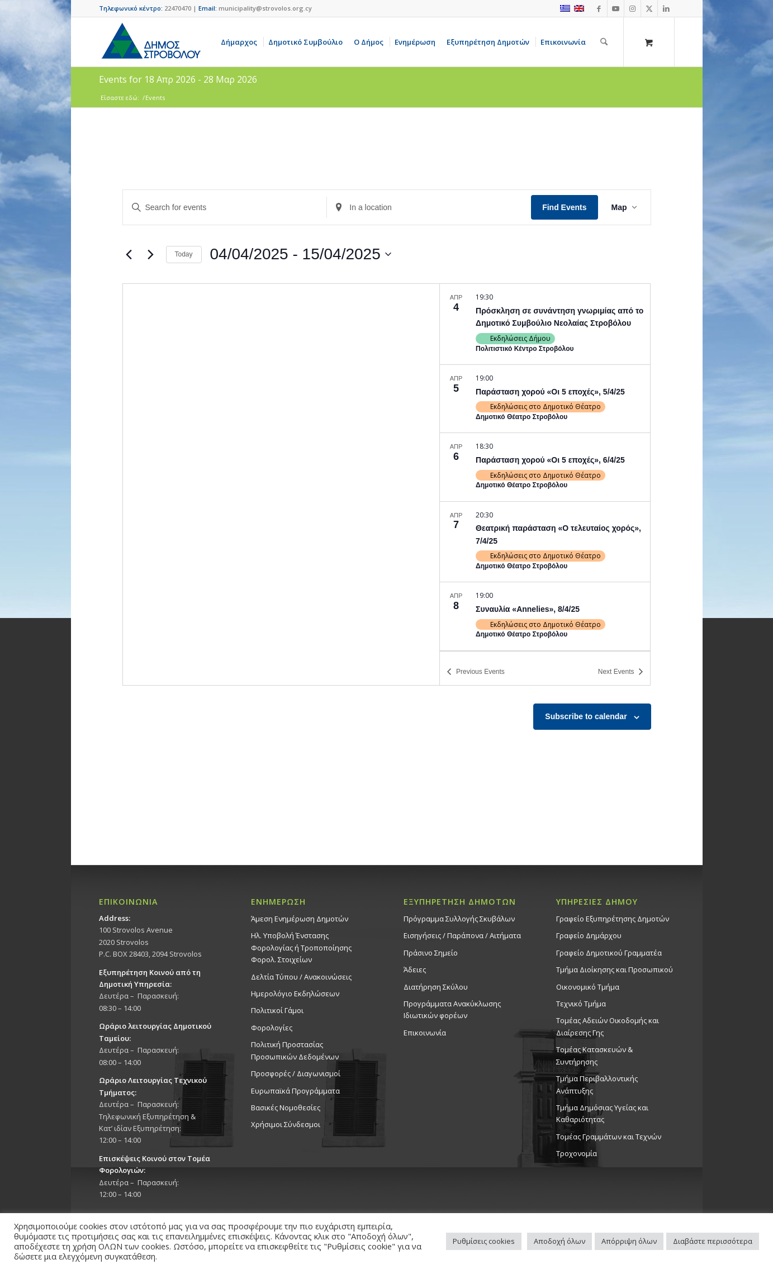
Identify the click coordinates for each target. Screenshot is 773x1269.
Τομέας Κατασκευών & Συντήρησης (594, 1055)
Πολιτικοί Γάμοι (277, 1010)
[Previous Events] (129, 254)
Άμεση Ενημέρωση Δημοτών (299, 919)
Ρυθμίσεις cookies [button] (484, 1241)
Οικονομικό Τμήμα (587, 987)
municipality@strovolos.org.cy (265, 8)
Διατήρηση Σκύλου (436, 987)
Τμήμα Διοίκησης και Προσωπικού (614, 969)
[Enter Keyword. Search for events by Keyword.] (225, 207)
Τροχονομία (576, 1153)
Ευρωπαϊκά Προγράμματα (295, 1091)
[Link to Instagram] (632, 8)
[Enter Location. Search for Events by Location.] (429, 207)
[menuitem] (240, 41)
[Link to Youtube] (616, 8)
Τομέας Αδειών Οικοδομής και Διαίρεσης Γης (607, 1026)
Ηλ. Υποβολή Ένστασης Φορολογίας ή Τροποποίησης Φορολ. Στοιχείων (301, 947)
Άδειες (415, 969)
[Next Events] (151, 254)
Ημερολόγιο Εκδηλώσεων (295, 993)
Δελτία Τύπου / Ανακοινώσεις (301, 977)
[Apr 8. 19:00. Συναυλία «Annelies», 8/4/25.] (545, 616)
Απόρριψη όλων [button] (629, 1241)
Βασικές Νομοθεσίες (285, 1107)
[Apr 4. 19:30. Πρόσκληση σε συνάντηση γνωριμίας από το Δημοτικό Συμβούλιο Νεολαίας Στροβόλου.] (545, 324)
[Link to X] (649, 8)
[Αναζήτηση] (604, 41)
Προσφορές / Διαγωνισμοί (295, 1073)
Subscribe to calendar (586, 716)
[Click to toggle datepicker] (300, 254)
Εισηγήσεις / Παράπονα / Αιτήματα (462, 935)
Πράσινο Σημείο (431, 953)
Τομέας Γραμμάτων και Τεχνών (608, 1137)
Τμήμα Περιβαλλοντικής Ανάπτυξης (597, 1084)
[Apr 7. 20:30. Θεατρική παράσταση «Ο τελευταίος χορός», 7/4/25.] (545, 542)
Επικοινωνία (425, 1033)
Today (184, 254)
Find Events (564, 207)
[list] (545, 467)
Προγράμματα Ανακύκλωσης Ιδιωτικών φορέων (452, 1009)
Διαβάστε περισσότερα (712, 1241)
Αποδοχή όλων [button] (559, 1241)
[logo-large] (150, 41)
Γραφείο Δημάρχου (589, 935)
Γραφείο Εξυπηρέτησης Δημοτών (612, 919)
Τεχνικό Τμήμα (581, 1004)
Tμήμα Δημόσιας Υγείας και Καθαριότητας (602, 1113)
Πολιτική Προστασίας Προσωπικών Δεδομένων (295, 1050)
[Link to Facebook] (599, 8)
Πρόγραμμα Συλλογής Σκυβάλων (459, 919)
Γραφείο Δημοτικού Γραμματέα (609, 953)
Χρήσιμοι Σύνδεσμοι (285, 1124)
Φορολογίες (271, 1028)
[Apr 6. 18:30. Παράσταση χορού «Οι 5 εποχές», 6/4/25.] (545, 466)
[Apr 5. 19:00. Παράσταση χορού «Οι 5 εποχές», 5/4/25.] (545, 398)
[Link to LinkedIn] (666, 8)
